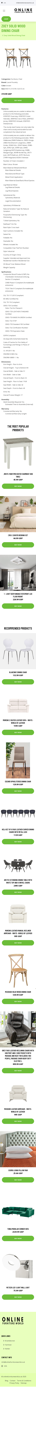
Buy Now (18, 100)
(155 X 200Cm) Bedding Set (18, 535)
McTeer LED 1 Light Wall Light (18, 1287)
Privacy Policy (14, 1383)
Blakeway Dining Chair (18, 672)
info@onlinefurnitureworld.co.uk (25, 3)
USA (5, 3)
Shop (6, 19)
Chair (20, 79)
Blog (6, 1381)
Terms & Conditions (24, 1381)
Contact (12, 1381)
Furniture (14, 79)
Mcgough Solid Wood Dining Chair (18, 992)
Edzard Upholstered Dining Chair (18, 781)
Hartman (8, 1345)
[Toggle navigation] (4, 11)
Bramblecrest (10, 1341)
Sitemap (23, 1383)
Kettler (7, 1349)
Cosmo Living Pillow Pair (18, 1170)
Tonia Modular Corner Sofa (18, 1229)
